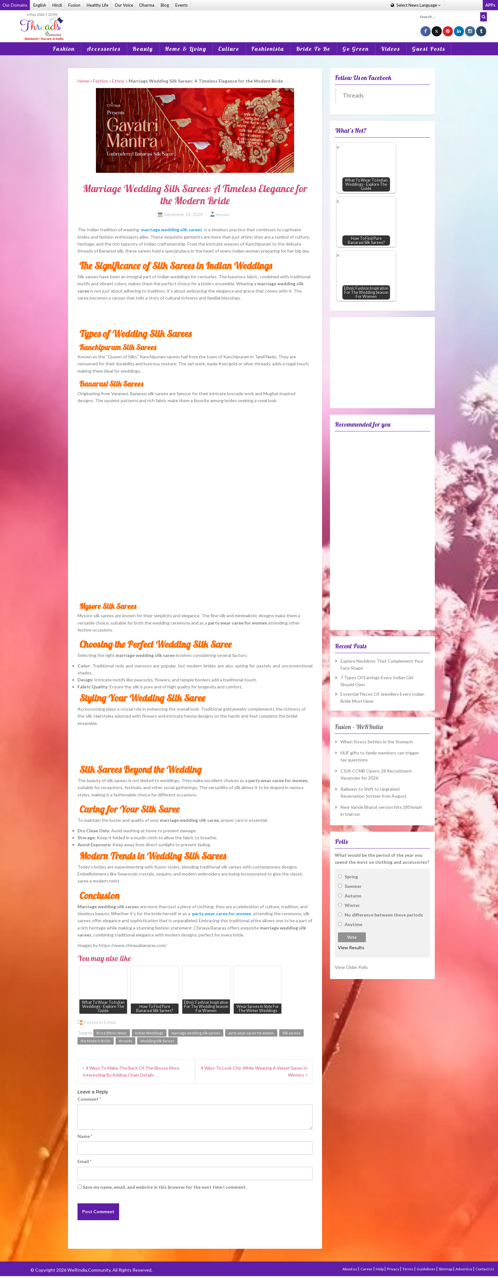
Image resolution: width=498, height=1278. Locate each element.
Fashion (64, 48)
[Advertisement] (249, 21)
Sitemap (446, 1269)
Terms (408, 1269)
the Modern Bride (96, 1041)
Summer (353, 886)
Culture (228, 48)
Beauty (142, 48)
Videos (390, 48)
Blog (165, 5)
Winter (352, 905)
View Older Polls (351, 967)
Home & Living (185, 48)
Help (380, 1269)
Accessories (104, 48)
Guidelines (426, 1269)
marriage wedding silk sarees (196, 1033)
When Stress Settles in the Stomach (376, 741)
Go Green (355, 48)
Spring (351, 876)
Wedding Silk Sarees (157, 1041)
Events (181, 5)
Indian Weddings (149, 1033)
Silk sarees (291, 1033)
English (39, 5)
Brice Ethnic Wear (112, 1033)
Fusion (74, 5)
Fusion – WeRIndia (359, 727)
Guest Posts (428, 48)
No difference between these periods (384, 914)
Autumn (353, 895)
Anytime (353, 924)
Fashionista (267, 48)
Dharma (146, 5)
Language (416, 5)
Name (84, 1136)
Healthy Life (97, 5)
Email (84, 1161)
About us (350, 1269)
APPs (490, 5)
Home (83, 81)
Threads (353, 95)
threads (223, 214)
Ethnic (118, 81)
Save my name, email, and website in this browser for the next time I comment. (164, 1187)
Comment (89, 1099)
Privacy (393, 1269)
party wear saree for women (251, 1033)
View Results (351, 947)
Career (366, 1269)
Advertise (464, 1269)
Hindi (57, 5)
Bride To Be (313, 48)
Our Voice (124, 5)
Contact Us (484, 1269)
